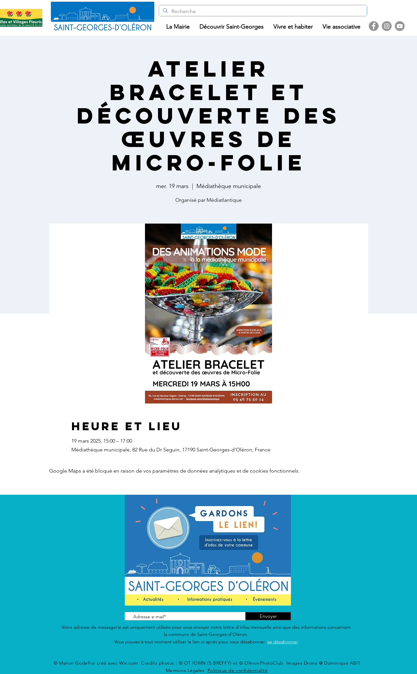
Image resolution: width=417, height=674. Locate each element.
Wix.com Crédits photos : (149, 663)
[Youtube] (400, 26)
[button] (177, 27)
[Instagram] (387, 26)
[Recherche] (262, 11)
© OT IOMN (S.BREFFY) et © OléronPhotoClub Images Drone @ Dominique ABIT (270, 663)
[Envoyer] (268, 616)
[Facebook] (374, 26)
